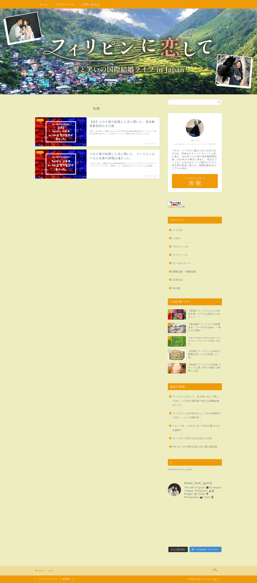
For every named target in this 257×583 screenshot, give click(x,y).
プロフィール (65, 4)
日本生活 (177, 279)
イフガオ (177, 230)
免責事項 (66, 579)
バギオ (176, 238)
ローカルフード (181, 263)
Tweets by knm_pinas (180, 469)
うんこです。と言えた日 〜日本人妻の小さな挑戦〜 (196, 428)
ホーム (43, 4)
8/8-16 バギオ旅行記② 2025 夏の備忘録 (194, 446)
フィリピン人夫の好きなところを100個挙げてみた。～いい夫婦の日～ (196, 415)
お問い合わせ (91, 4)
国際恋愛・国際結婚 (184, 271)
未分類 (176, 288)
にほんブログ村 (176, 204)
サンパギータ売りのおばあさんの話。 (193, 438)
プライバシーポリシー (47, 579)
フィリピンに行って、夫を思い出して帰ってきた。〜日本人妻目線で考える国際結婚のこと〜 (195, 400)
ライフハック (180, 254)
